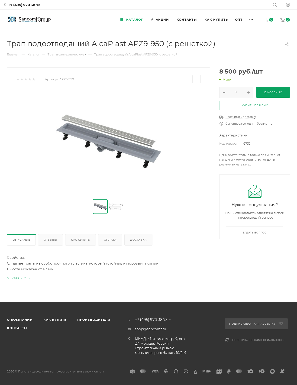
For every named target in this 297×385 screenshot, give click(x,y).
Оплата (110, 239)
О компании (20, 319)
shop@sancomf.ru (150, 329)
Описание (21, 239)
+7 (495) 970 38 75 (24, 5)
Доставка (138, 239)
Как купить (80, 239)
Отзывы (50, 239)
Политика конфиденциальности (258, 340)
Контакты (17, 328)
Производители (93, 319)
